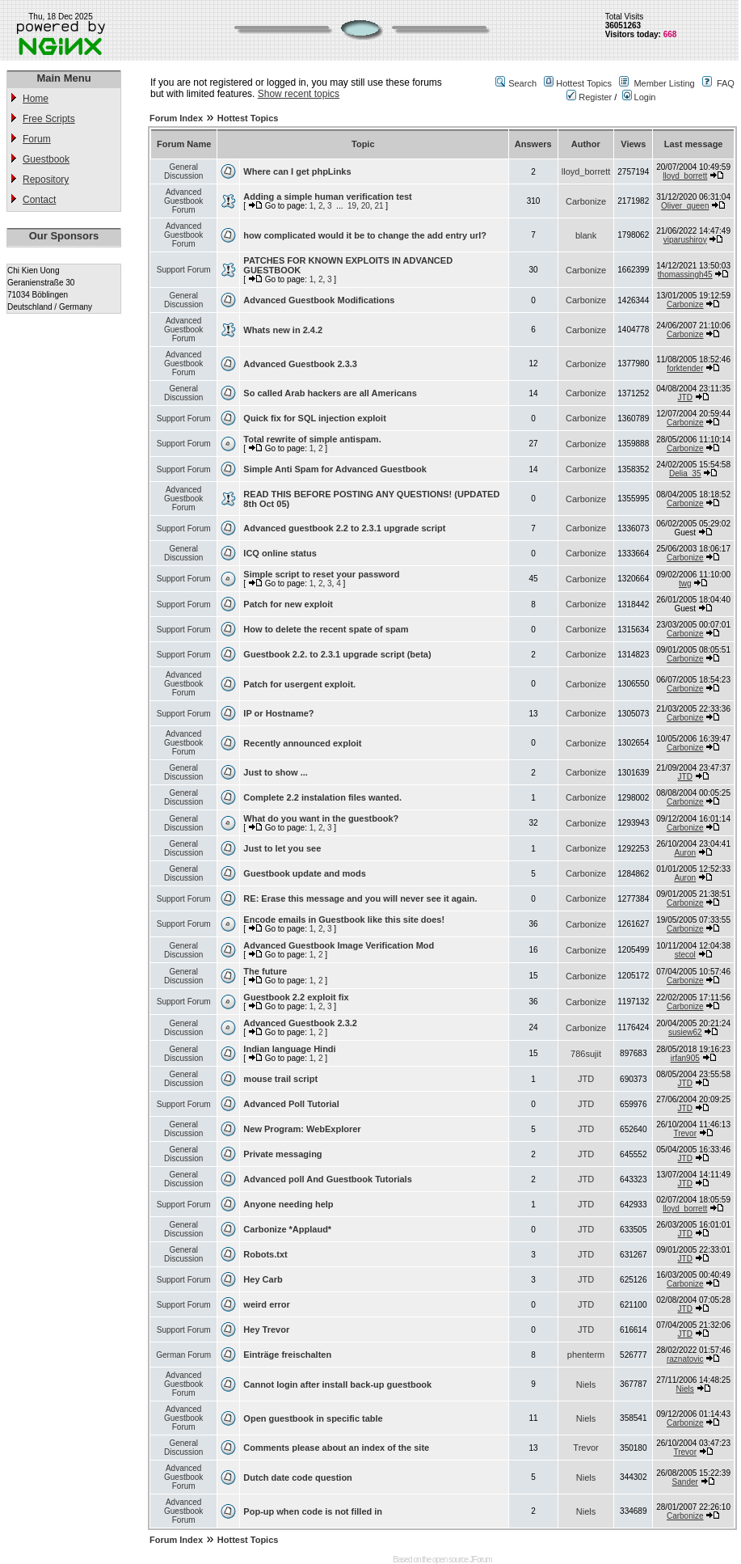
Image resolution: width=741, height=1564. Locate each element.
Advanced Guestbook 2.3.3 (300, 364)
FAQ (726, 83)
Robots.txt (265, 1254)
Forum (37, 139)
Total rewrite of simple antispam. (312, 439)
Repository (46, 179)
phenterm (585, 1354)
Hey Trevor (266, 1329)
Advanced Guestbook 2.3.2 (300, 1023)
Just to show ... (275, 772)
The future (265, 971)
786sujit (585, 1054)
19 (351, 205)
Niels (586, 1384)
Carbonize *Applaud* (287, 1229)
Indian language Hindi (289, 1049)
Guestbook (46, 159)
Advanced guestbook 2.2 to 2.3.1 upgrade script (344, 528)
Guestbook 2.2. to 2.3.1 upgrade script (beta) (337, 654)
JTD (685, 397)
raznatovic (685, 1359)
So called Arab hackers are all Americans (329, 393)
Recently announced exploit (302, 743)
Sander (685, 1481)
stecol (685, 954)
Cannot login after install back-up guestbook (337, 1384)
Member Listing (664, 83)
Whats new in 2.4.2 (282, 330)
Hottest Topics (584, 83)
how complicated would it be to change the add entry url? (364, 235)
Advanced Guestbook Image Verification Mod (338, 945)
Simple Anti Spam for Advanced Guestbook (335, 469)
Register (589, 97)
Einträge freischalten (287, 1354)
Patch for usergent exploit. (299, 684)
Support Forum (184, 269)
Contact (39, 199)
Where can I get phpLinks (297, 171)
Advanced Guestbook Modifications (318, 300)
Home (35, 98)
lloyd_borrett (586, 171)
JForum (480, 1559)
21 (378, 205)
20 (365, 205)
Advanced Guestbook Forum (183, 201)
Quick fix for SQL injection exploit (314, 418)
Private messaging (282, 1154)
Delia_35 (685, 473)
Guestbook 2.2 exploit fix (295, 997)
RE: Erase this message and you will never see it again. (360, 898)
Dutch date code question (297, 1477)
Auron (685, 852)
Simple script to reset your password (321, 574)
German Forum (183, 1355)
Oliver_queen (685, 205)
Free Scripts (49, 119)
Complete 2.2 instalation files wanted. (322, 797)
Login (639, 97)
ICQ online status (279, 553)
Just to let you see (282, 848)
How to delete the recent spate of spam (325, 629)
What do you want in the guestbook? (320, 818)
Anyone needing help (288, 1204)
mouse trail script (280, 1079)
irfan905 (685, 1058)
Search (522, 83)
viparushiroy (685, 239)
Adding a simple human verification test (327, 196)
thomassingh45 (685, 274)
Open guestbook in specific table (312, 1418)
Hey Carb (262, 1279)
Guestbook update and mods (304, 873)
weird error (266, 1304)
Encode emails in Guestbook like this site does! (343, 919)
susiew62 (685, 1032)
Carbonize (586, 201)
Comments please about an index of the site (336, 1447)
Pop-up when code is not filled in (312, 1511)
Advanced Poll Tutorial (291, 1104)
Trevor (685, 1133)
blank (585, 235)
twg (685, 583)
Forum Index (176, 118)
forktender (685, 368)
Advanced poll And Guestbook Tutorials (327, 1179)
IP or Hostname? (278, 713)
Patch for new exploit (288, 604)
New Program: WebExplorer (301, 1129)
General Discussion (183, 171)
